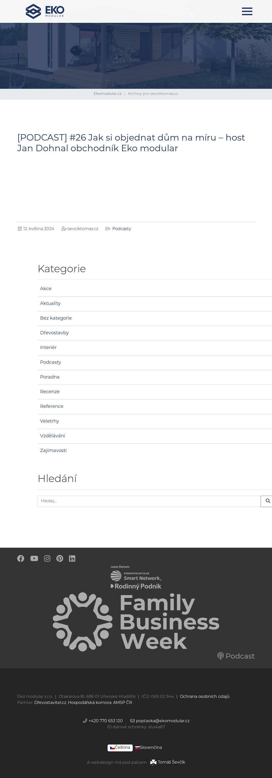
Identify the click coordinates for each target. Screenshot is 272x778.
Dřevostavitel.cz (50, 703)
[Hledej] (149, 501)
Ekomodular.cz (108, 94)
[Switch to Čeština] (120, 748)
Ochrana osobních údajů (205, 697)
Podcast (236, 656)
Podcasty (121, 229)
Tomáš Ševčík (167, 762)
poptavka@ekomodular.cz (160, 721)
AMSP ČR (122, 703)
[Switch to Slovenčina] (148, 748)
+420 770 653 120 (102, 721)
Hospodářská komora (89, 703)
